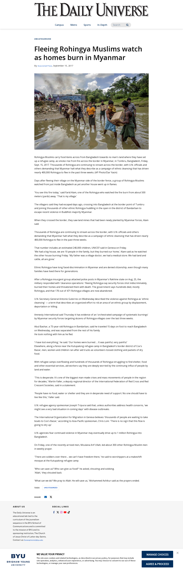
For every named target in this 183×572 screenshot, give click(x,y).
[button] (178, 553)
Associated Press (46, 65)
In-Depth (102, 24)
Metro (73, 24)
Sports (87, 24)
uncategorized (50, 488)
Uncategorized (42, 39)
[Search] (121, 24)
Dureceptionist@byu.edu (24, 543)
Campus (59, 24)
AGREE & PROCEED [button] (157, 564)
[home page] (91, 13)
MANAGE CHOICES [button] (157, 554)
